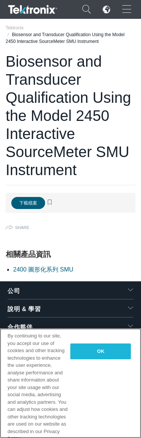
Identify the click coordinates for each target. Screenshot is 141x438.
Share (22, 227)
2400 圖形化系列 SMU (43, 269)
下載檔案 (28, 203)
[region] (70, 383)
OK (101, 351)
